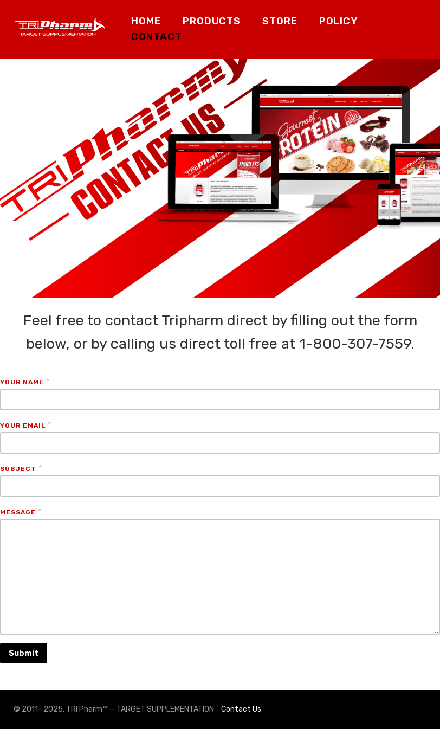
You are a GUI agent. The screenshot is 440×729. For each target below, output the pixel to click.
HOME (146, 21)
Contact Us (241, 709)
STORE (279, 21)
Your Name (22, 382)
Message (18, 512)
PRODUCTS (212, 21)
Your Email (23, 425)
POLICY (338, 21)
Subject (18, 469)
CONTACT (156, 37)
